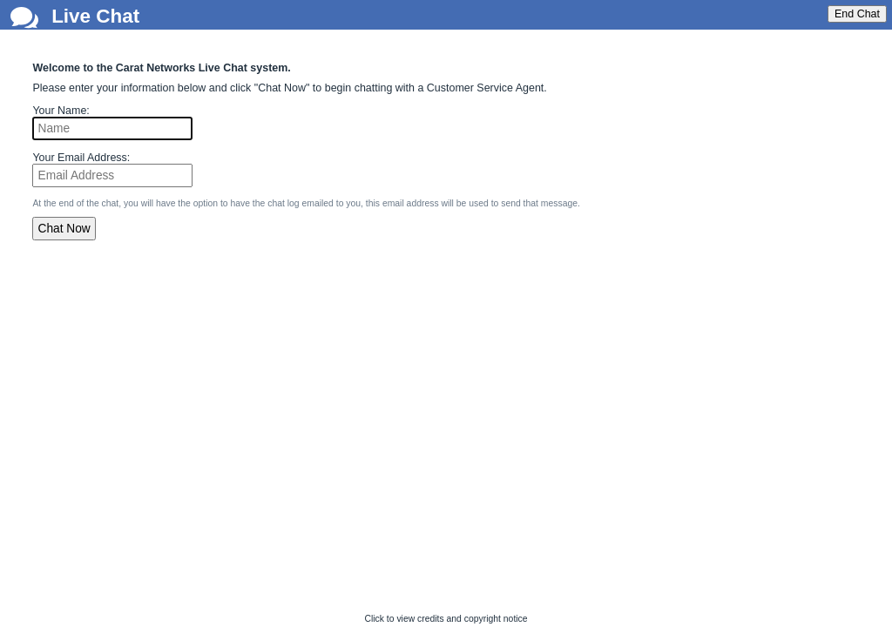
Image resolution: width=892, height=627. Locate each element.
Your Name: (60, 110)
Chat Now (64, 228)
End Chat (857, 14)
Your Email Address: (81, 158)
